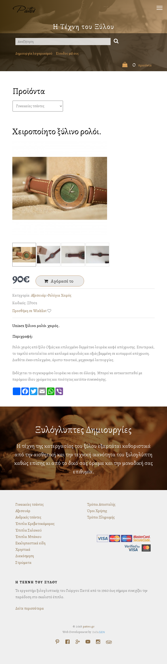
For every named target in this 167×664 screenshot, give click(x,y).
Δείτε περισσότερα (29, 608)
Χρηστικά (22, 549)
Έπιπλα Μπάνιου (28, 536)
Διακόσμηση (24, 556)
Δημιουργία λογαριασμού (33, 53)
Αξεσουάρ (38, 295)
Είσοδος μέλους (67, 53)
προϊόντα (137, 65)
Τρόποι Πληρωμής (101, 517)
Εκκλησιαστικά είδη (30, 543)
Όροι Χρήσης (97, 511)
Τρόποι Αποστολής (101, 504)
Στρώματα (23, 562)
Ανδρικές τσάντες (28, 517)
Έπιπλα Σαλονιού (28, 530)
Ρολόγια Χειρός (59, 295)
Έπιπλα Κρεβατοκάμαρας (34, 523)
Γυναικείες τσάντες (29, 504)
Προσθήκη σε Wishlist (29, 310)
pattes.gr (89, 626)
